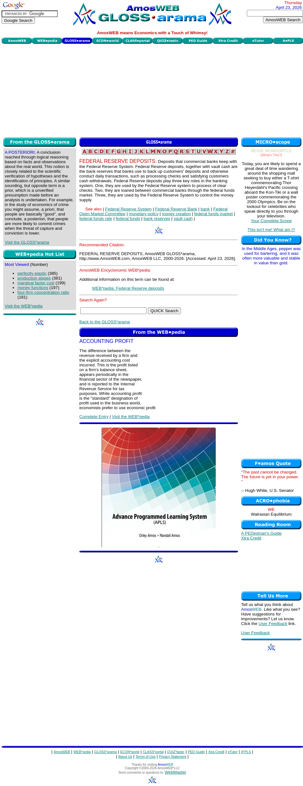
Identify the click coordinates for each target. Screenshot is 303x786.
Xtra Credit (251, 538)
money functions (32, 287)
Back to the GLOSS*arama (104, 321)
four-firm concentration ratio (43, 292)
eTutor (232, 752)
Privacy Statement (172, 756)
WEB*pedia (82, 752)
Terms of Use (145, 756)
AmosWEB (62, 752)
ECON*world (129, 752)
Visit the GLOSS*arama (27, 242)
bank (205, 209)
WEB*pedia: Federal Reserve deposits (128, 288)
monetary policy (143, 213)
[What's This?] (271, 155)
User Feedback (273, 623)
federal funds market (213, 213)
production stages (34, 278)
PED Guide (196, 752)
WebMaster (175, 772)
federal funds (128, 218)
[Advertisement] (152, 89)
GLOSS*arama (105, 752)
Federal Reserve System (128, 209)
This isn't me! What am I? (271, 229)
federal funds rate (95, 218)
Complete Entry (94, 416)
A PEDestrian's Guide (261, 533)
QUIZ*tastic (175, 752)
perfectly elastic (32, 273)
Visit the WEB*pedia (24, 306)
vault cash (183, 218)
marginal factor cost (35, 282)
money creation (176, 213)
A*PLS (246, 752)
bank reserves (157, 218)
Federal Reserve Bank (176, 209)
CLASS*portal (153, 752)
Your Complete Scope (271, 220)
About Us (125, 756)
